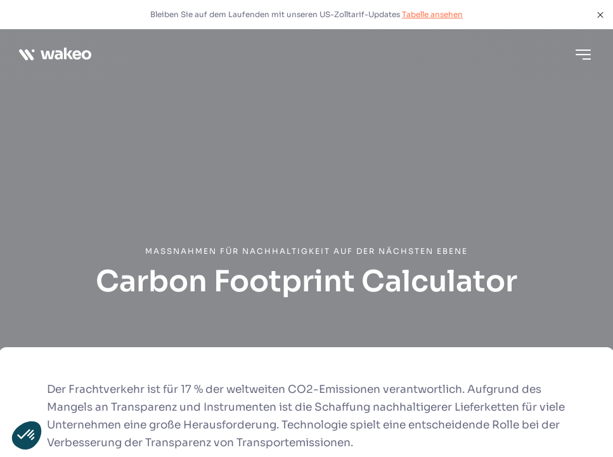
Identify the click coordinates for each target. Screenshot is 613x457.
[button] (26, 435)
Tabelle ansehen (432, 14)
